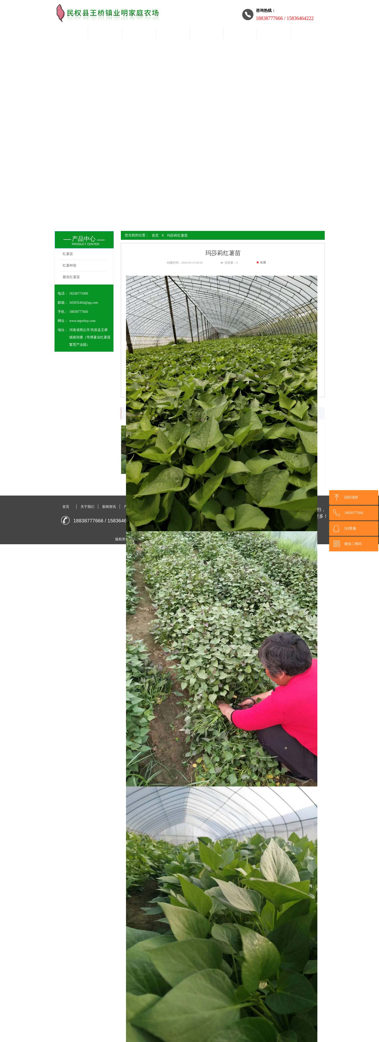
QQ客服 (350, 528)
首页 (155, 235)
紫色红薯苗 (71, 277)
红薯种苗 (69, 265)
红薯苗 (68, 254)
